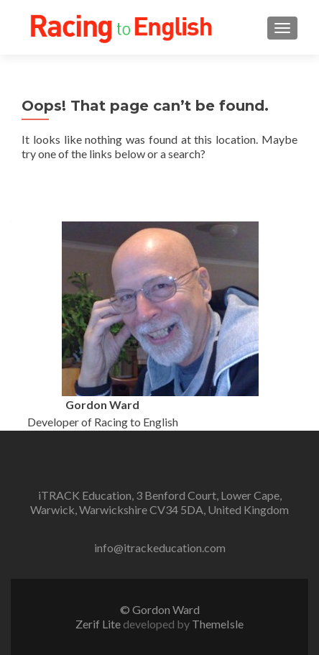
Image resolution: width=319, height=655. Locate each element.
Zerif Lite (99, 624)
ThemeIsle (218, 624)
